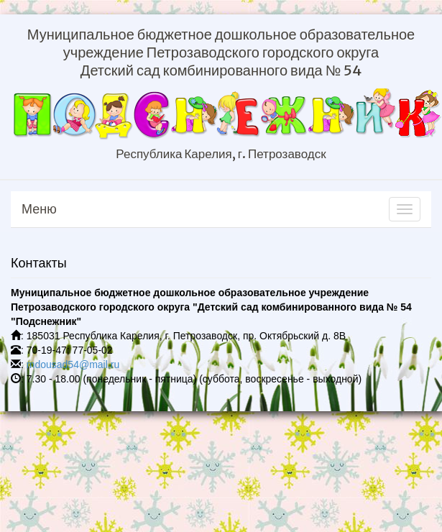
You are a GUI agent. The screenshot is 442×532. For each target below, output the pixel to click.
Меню (39, 209)
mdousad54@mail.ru (73, 364)
